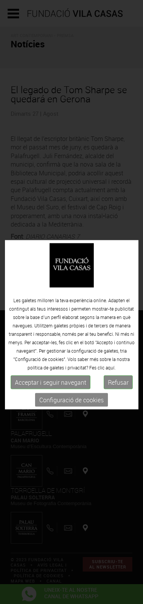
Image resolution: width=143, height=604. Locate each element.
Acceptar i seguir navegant (50, 389)
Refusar (118, 389)
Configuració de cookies (71, 406)
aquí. (111, 374)
